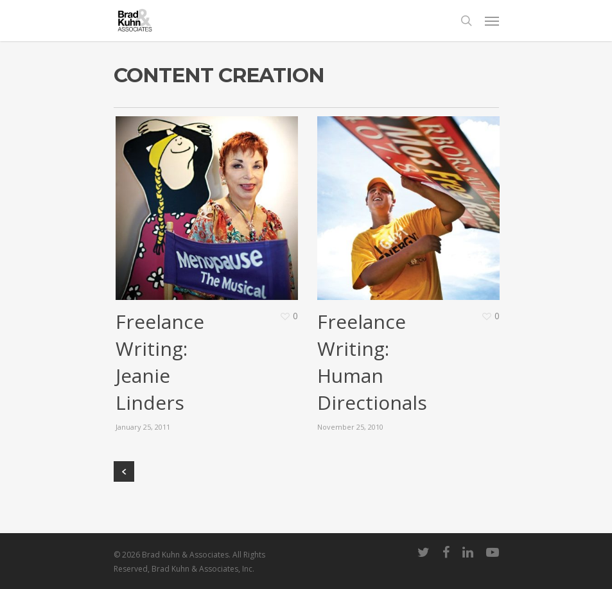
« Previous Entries (124, 471)
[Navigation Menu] (492, 20)
